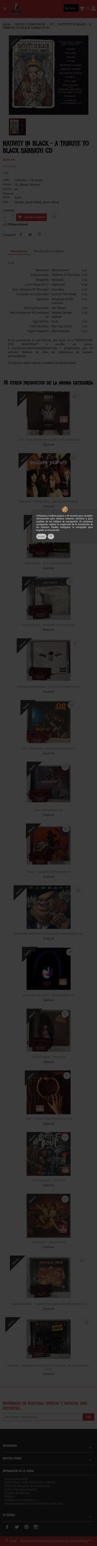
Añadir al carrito (31, 217)
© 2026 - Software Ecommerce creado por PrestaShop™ (48, 1541)
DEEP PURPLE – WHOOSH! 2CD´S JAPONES (48, 625)
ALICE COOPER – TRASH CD (48, 1057)
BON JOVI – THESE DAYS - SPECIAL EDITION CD (48, 501)
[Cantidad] (7, 217)
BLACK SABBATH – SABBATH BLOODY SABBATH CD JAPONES (48, 1304)
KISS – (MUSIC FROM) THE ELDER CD (49, 1118)
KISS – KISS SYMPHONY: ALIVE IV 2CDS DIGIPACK (48, 439)
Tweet (30, 234)
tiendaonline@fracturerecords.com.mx (33, 1503)
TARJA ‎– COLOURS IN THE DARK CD (48, 871)
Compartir (20, 234)
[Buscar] (71, 8)
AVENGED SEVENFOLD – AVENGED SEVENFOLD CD (48, 686)
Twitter (19, 1527)
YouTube (30, 1527)
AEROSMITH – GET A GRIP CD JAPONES (48, 563)
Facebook (11, 1527)
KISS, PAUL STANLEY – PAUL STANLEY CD (48, 995)
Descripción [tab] (19, 251)
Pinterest (39, 234)
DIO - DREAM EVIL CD (48, 810)
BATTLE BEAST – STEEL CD (48, 1180)
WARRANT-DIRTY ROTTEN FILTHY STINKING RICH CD (48, 933)
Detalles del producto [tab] (49, 251)
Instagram (41, 1527)
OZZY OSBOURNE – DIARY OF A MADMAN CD (48, 748)
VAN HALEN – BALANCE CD (48, 1242)
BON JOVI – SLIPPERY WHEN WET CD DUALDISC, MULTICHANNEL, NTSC (48, 1367)
